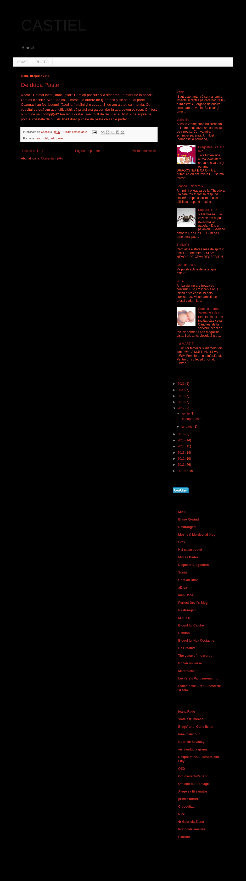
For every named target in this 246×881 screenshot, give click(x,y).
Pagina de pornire (87, 151)
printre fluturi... (189, 799)
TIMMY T (183, 245)
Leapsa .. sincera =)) (191, 186)
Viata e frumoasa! (191, 719)
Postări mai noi (32, 151)
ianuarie (187, 426)
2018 (182, 402)
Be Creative (186, 648)
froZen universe (190, 663)
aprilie (186, 413)
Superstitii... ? (207, 210)
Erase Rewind (188, 519)
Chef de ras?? (186, 265)
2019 (182, 396)
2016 (182, 434)
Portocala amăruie (191, 829)
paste (59, 138)
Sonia (182, 572)
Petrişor (184, 837)
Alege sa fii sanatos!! (194, 791)
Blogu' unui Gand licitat (195, 727)
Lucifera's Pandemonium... (198, 678)
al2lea (182, 587)
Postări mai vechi (144, 151)
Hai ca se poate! (190, 550)
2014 (180, 281)
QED (181, 769)
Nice (181, 814)
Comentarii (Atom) (53, 158)
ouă (51, 138)
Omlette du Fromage (193, 784)
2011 (182, 464)
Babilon (184, 633)
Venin (180, 92)
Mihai (182, 512)
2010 (182, 471)
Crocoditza (186, 806)
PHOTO (42, 62)
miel (45, 138)
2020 (182, 390)
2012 (182, 458)
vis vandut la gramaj (193, 749)
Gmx (181, 542)
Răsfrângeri (187, 527)
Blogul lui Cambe (191, 625)
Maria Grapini (188, 671)
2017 (182, 408)
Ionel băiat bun (189, 734)
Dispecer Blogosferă (193, 565)
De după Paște (40, 85)
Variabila (183, 120)
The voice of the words (195, 656)
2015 (182, 440)
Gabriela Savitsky (191, 742)
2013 (182, 452)
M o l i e (184, 618)
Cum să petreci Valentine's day (208, 310)
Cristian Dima (188, 580)
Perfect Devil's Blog (193, 603)
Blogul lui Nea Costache (196, 640)
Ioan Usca (185, 595)
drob (38, 138)
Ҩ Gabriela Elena (191, 822)
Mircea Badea (188, 557)
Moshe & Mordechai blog (196, 534)
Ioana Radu (186, 711)
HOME (22, 62)
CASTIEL (53, 25)
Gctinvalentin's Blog (193, 776)
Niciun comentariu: (75, 131)
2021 (182, 384)
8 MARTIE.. (187, 344)
